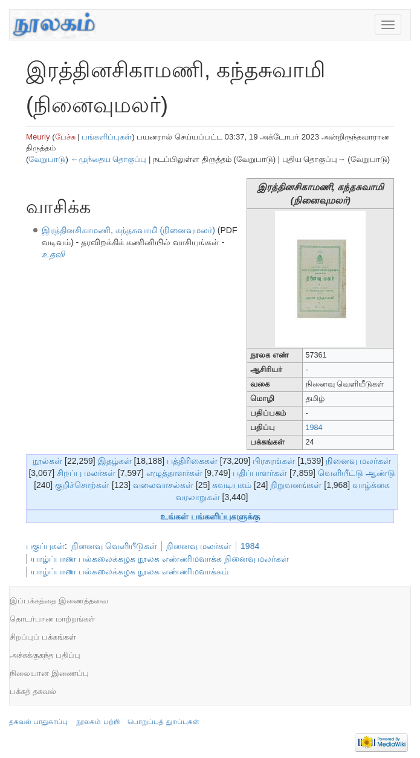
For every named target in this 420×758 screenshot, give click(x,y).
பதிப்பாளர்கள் (260, 473)
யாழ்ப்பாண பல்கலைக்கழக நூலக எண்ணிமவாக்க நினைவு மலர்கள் (160, 559)
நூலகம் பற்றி (97, 722)
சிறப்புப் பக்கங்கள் (43, 636)
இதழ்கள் (115, 461)
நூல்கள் (47, 461)
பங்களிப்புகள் (107, 136)
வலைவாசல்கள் (163, 485)
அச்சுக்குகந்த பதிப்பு (45, 655)
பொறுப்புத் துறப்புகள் (163, 722)
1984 (314, 427)
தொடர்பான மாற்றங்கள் (52, 618)
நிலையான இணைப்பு (49, 673)
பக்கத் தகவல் (33, 691)
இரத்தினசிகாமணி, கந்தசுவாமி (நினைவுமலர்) (128, 230)
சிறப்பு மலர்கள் (86, 473)
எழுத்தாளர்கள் (174, 473)
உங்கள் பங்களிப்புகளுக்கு (210, 516)
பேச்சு (65, 136)
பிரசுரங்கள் (274, 461)
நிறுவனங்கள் (295, 485)
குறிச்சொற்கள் (82, 485)
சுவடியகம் (231, 485)
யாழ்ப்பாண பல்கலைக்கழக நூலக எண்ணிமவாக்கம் (129, 571)
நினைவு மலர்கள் (358, 461)
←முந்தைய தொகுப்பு (108, 159)
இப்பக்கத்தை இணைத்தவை (59, 600)
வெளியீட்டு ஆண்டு (356, 473)
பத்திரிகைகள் (192, 461)
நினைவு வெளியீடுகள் (114, 546)
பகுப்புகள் (45, 546)
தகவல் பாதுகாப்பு (38, 722)
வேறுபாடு (46, 159)
